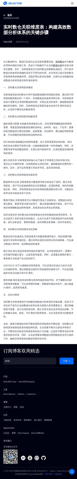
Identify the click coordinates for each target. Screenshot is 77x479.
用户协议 (49, 474)
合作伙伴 (17, 420)
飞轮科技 (7, 420)
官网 (14, 433)
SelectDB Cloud (9, 382)
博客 (16, 407)
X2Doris (21, 394)
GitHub (6, 433)
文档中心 (7, 407)
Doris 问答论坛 (37, 433)
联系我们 (28, 420)
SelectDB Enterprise (27, 382)
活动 (22, 407)
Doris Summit (23, 433)
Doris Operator (9, 394)
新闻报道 (48, 420)
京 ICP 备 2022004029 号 (38, 471)
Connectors (31, 394)
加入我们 (38, 420)
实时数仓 (59, 62)
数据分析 (57, 65)
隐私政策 (58, 474)
